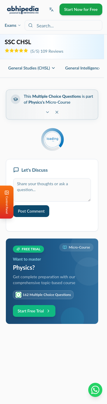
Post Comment (31, 210)
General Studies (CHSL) (32, 67)
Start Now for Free (81, 9)
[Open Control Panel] (4, 202)
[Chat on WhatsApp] (95, 390)
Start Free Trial (34, 310)
